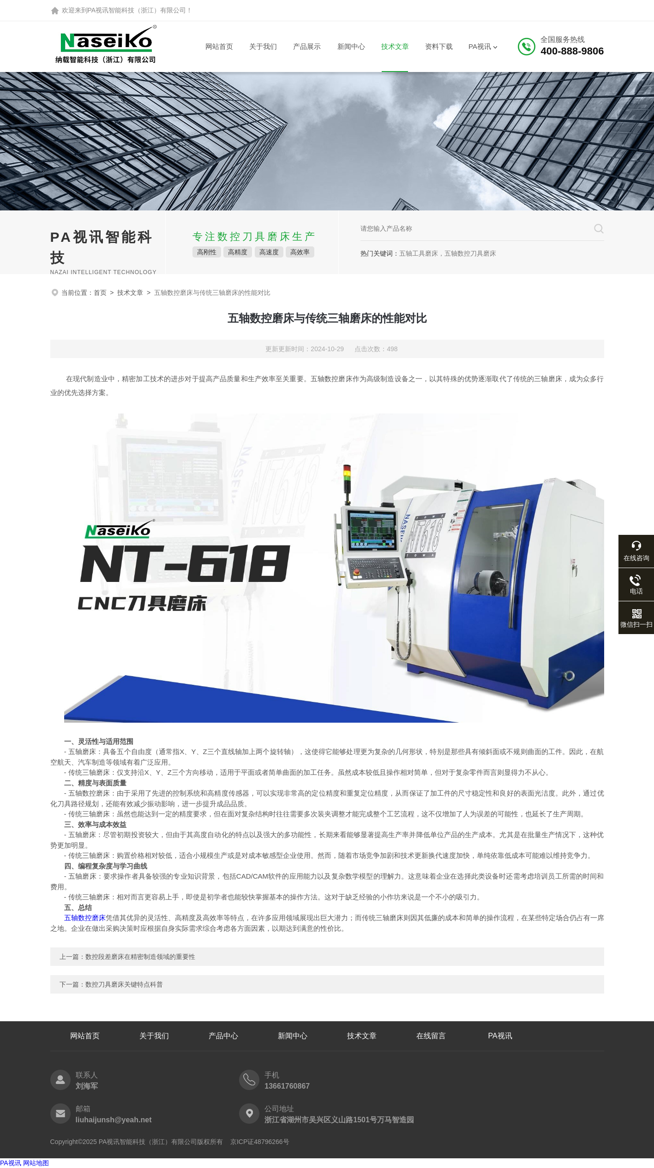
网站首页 (219, 46)
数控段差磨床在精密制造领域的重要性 (140, 956)
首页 (100, 292)
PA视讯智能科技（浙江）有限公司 (137, 10)
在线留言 (431, 1036)
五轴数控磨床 (85, 918)
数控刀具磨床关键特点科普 (124, 984)
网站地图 (36, 1163)
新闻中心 (351, 46)
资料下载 (439, 46)
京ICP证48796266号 (259, 1141)
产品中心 (223, 1036)
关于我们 (263, 46)
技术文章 (395, 46)
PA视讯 (479, 46)
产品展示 (307, 46)
